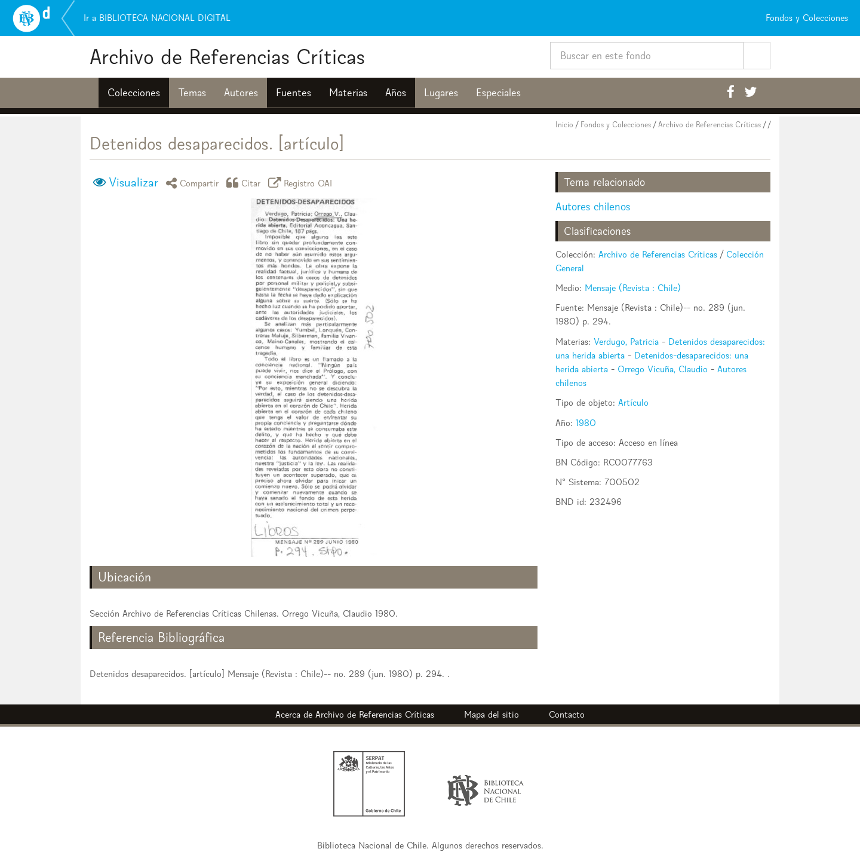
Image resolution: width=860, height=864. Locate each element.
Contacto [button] (567, 714)
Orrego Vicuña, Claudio (663, 369)
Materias (348, 92)
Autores (241, 92)
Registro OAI (302, 182)
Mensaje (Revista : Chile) (633, 287)
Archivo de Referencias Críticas (227, 56)
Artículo (633, 402)
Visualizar (133, 182)
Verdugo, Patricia (626, 341)
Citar (245, 182)
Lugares (441, 92)
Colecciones (134, 92)
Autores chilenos (592, 206)
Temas (192, 92)
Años (395, 92)
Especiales (498, 92)
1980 (586, 422)
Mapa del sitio (491, 714)
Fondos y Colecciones (615, 125)
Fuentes (293, 92)
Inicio (564, 125)
